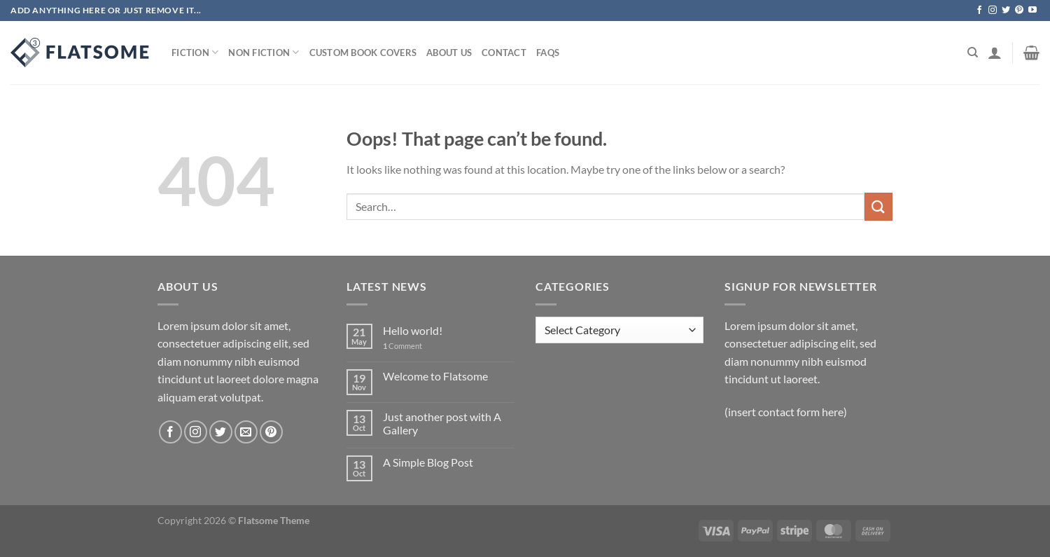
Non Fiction (263, 52)
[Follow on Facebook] (979, 10)
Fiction (195, 52)
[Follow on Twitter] (1006, 10)
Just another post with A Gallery (442, 423)
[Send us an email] (246, 431)
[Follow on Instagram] (992, 10)
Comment (402, 345)
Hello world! (412, 330)
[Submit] (878, 206)
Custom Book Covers (363, 52)
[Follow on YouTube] (1032, 10)
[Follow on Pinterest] (1019, 10)
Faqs (547, 52)
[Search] (972, 52)
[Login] (995, 52)
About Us (449, 52)
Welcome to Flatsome (435, 376)
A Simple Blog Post (428, 462)
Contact (504, 52)
